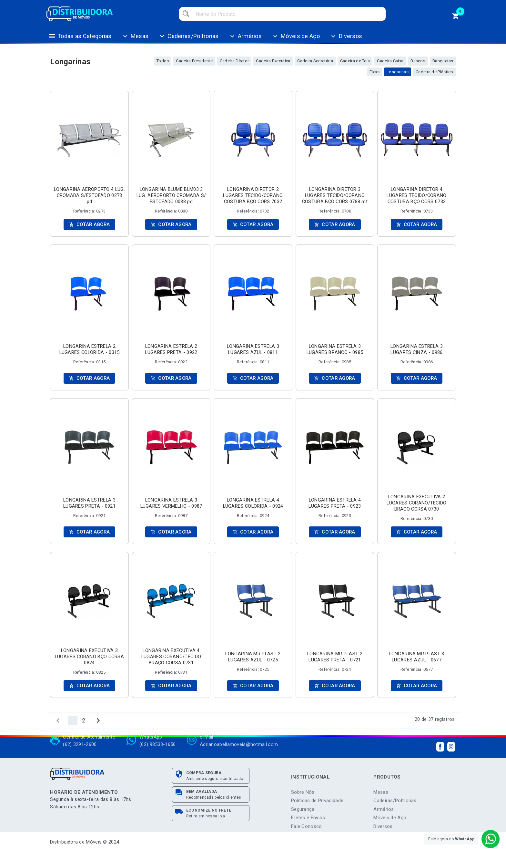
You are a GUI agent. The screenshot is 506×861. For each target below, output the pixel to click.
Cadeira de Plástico (434, 71)
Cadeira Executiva (273, 60)
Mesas (135, 41)
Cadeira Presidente (194, 60)
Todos (163, 60)
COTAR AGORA (89, 224)
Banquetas (442, 60)
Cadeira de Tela (355, 60)
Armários (245, 41)
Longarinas (398, 71)
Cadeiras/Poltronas (188, 41)
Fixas (374, 71)
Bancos (417, 60)
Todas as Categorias (80, 41)
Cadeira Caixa (390, 60)
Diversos (345, 41)
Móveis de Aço (295, 41)
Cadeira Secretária (315, 60)
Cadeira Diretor (234, 60)
